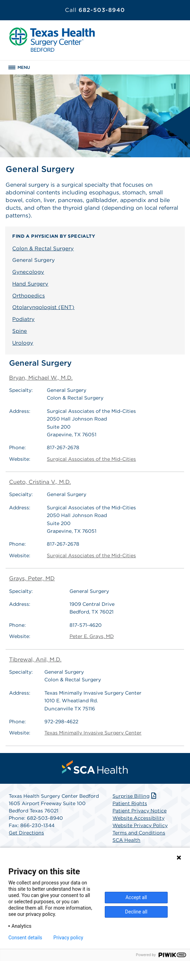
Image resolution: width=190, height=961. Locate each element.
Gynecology (28, 272)
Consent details (25, 937)
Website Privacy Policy (140, 825)
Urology (22, 343)
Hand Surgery (30, 284)
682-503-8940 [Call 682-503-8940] (95, 10)
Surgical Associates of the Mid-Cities (91, 459)
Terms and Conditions (138, 833)
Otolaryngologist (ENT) (43, 307)
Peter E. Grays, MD (92, 636)
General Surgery (33, 260)
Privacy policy (68, 937)
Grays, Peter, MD (32, 578)
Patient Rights (129, 803)
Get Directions (26, 833)
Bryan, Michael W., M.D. (41, 377)
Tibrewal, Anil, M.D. (35, 659)
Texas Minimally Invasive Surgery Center (92, 733)
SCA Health (126, 840)
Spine (19, 331)
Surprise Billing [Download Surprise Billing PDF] (135, 796)
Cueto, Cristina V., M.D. (40, 482)
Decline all (136, 912)
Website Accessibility (138, 818)
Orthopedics (28, 296)
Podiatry (23, 319)
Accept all (136, 897)
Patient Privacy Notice (139, 810)
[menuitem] (95, 767)
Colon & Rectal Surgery (43, 248)
